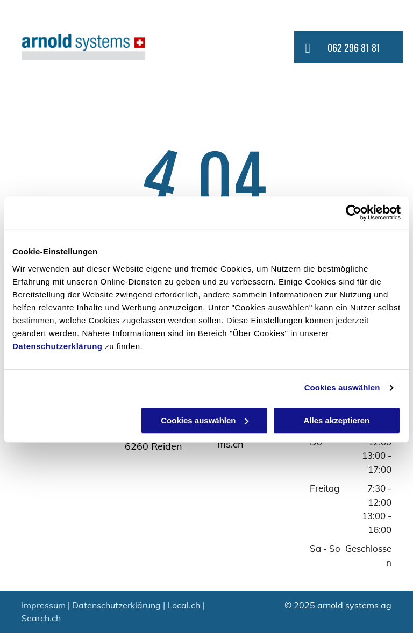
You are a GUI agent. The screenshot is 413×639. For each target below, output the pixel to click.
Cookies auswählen (342, 387)
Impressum (44, 605)
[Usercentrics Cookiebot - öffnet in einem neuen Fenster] (354, 212)
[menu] (389, 48)
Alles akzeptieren (337, 420)
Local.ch (183, 605)
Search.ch (41, 618)
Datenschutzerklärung (57, 346)
